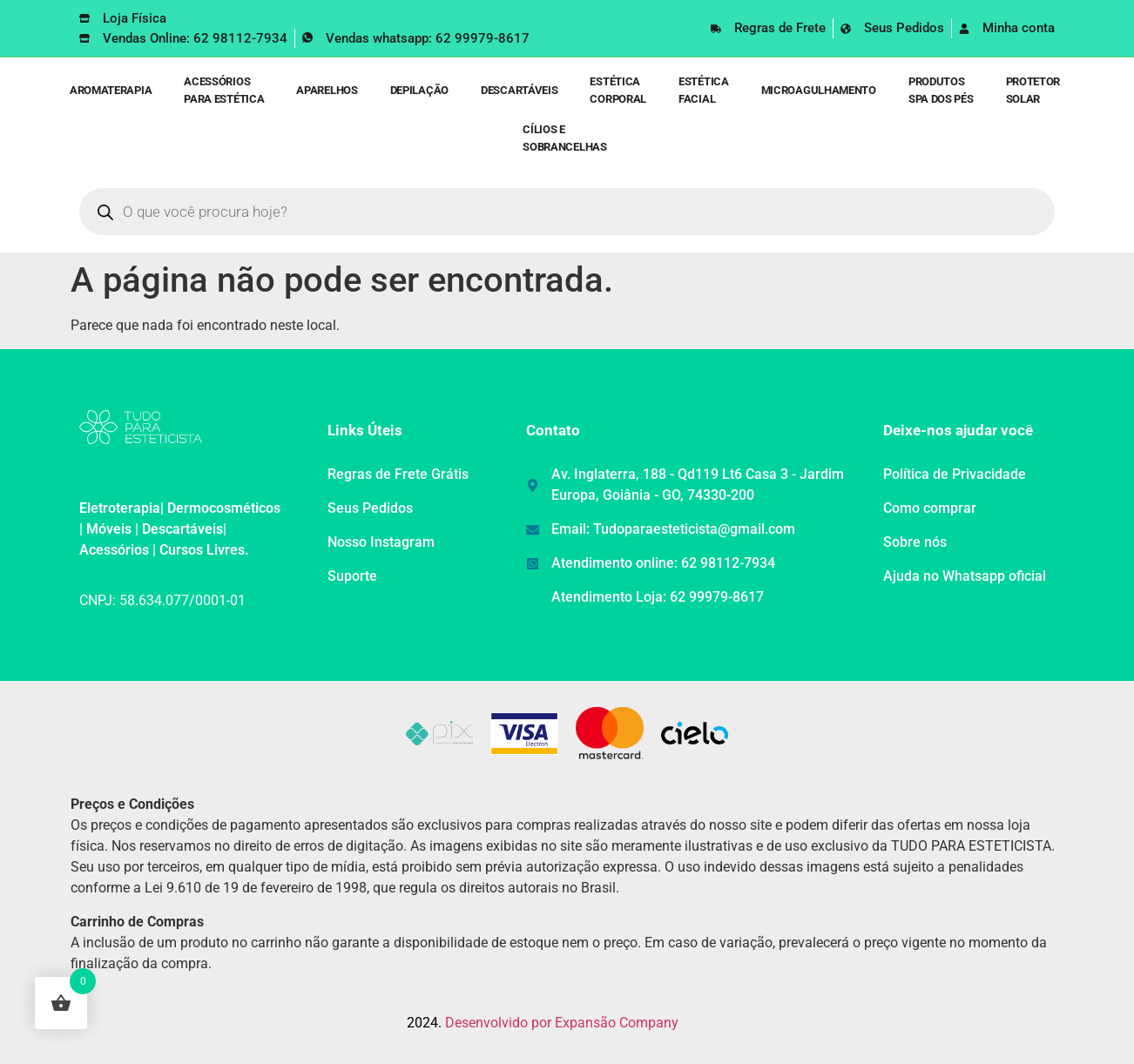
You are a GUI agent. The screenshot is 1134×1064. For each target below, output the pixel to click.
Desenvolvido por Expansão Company (561, 1022)
